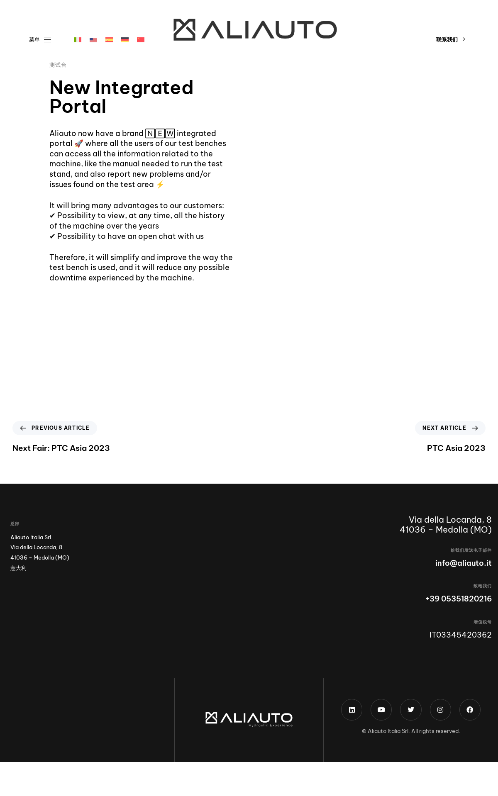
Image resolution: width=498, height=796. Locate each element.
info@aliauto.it (463, 563)
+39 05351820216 (458, 599)
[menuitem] (77, 40)
